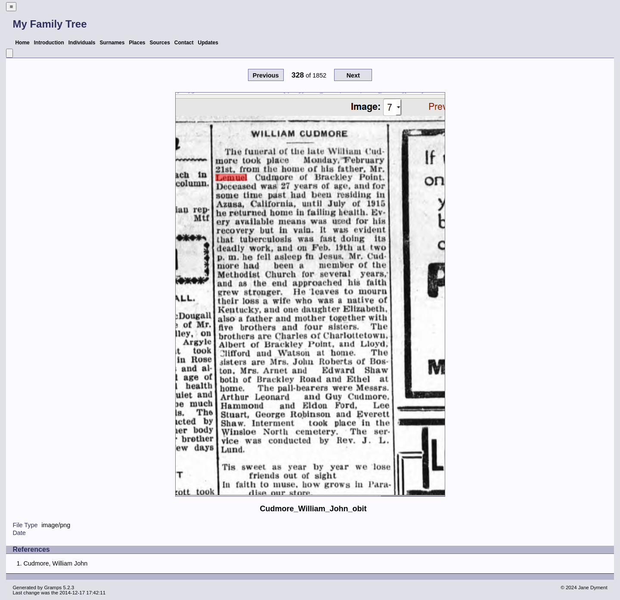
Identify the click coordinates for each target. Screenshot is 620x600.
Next (353, 75)
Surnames (111, 43)
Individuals (82, 43)
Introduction (49, 43)
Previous (266, 75)
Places (137, 43)
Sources (160, 43)
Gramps (53, 587)
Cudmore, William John (55, 563)
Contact (184, 43)
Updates (208, 43)
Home (22, 43)
